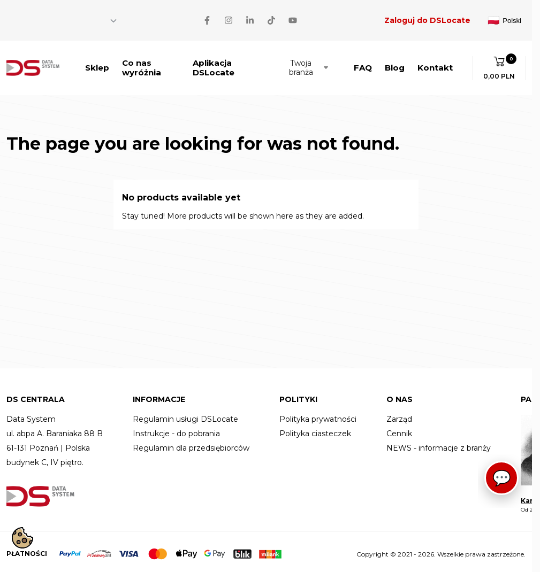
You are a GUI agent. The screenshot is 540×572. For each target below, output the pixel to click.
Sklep (97, 63)
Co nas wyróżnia (141, 63)
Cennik (399, 429)
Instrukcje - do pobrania (176, 429)
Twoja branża (309, 63)
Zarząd (399, 415)
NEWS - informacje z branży (438, 444)
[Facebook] (11, 18)
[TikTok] (75, 18)
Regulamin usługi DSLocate (185, 415)
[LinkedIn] (53, 18)
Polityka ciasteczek (315, 429)
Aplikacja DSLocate (213, 63)
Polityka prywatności (317, 415)
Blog (395, 63)
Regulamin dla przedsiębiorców (191, 444)
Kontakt (435, 63)
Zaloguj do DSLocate (427, 18)
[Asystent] (504, 481)
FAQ (363, 63)
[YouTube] (96, 18)
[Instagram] (32, 18)
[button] (499, 64)
